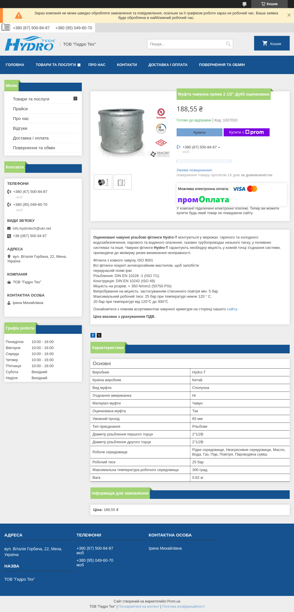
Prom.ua (173, 601)
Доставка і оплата (167, 65)
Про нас (96, 65)
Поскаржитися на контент (139, 607)
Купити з (246, 132)
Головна (15, 65)
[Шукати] (228, 44)
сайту (232, 309)
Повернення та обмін (222, 65)
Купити (200, 132)
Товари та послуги (56, 65)
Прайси (20, 108)
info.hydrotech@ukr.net (32, 228)
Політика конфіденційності (183, 607)
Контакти (127, 65)
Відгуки (20, 128)
